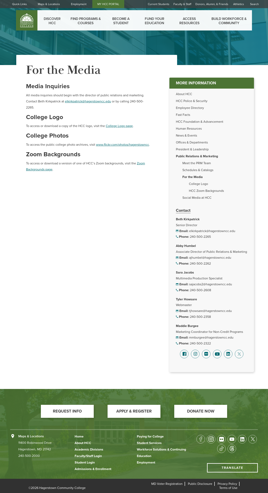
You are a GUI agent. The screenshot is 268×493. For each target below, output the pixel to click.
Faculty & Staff (182, 4)
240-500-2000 (29, 456)
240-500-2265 (200, 237)
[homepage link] (26, 20)
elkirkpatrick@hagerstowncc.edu (212, 231)
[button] (67, 411)
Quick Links (19, 4)
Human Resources (189, 129)
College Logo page (119, 126)
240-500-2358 (200, 317)
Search (254, 4)
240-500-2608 (200, 290)
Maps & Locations (49, 4)
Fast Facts (183, 115)
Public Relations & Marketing (197, 156)
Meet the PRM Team (196, 163)
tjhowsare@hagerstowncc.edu (210, 311)
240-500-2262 (200, 264)
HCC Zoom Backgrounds (206, 191)
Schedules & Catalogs (197, 170)
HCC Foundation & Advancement (199, 122)
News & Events (186, 136)
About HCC (184, 94)
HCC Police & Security (191, 101)
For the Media (192, 177)
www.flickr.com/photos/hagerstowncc (122, 145)
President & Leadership (192, 149)
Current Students (158, 4)
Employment (78, 4)
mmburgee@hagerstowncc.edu (211, 338)
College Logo (198, 184)
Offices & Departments (192, 142)
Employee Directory (190, 108)
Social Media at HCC (196, 198)
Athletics (238, 4)
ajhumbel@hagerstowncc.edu (210, 258)
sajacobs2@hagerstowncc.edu (210, 284)
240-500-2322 (200, 343)
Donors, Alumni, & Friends (211, 4)
